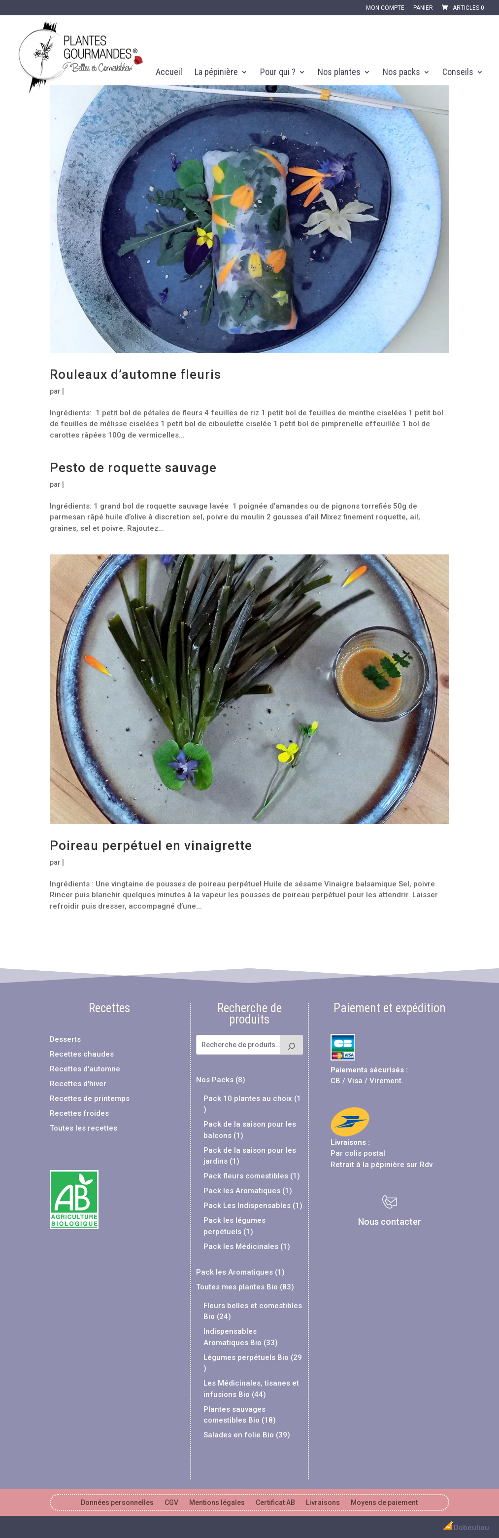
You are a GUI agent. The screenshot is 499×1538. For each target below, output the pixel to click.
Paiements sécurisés (367, 1069)
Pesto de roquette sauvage (133, 467)
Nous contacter (389, 1221)
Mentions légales (217, 1502)
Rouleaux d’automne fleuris (135, 374)
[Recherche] (291, 1045)
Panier (423, 8)
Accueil (169, 73)
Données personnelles (117, 1502)
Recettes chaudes (82, 1054)
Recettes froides (79, 1113)
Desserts (65, 1039)
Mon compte (385, 8)
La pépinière (216, 73)
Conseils (457, 73)
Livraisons (348, 1142)
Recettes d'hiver (78, 1083)
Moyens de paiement (384, 1502)
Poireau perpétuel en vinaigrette (151, 845)
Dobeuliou (464, 1527)
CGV (171, 1502)
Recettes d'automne (85, 1068)
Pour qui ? (278, 73)
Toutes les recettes (83, 1128)
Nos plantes (339, 73)
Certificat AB (275, 1502)
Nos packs (401, 73)
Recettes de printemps (90, 1098)
